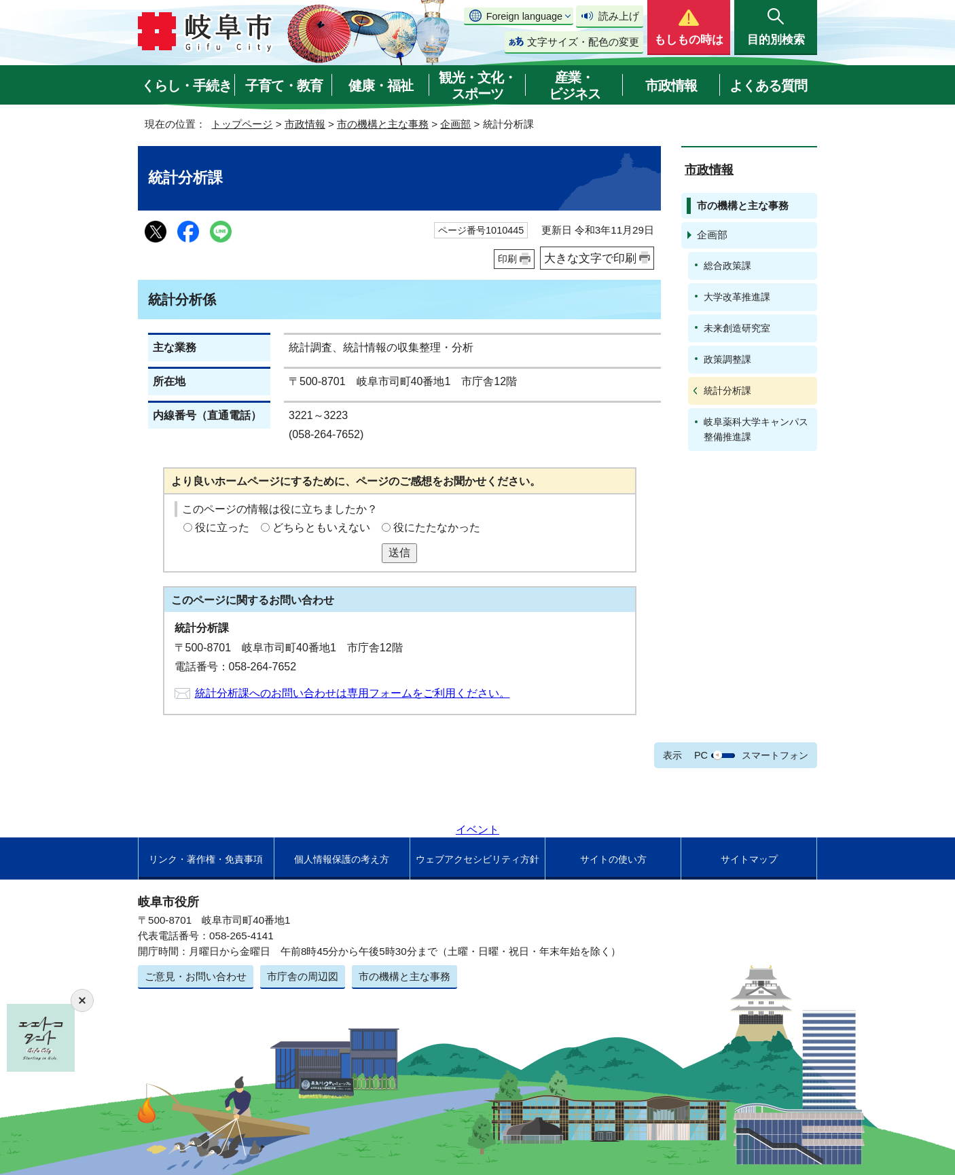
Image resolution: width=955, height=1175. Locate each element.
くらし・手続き (186, 85)
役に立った (222, 527)
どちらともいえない (321, 527)
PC (701, 755)
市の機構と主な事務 (383, 124)
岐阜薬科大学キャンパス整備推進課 (756, 428)
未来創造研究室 (737, 328)
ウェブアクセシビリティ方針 (477, 859)
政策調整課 (727, 359)
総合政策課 (727, 265)
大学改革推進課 (737, 296)
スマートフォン (775, 755)
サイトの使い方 (613, 859)
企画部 (455, 124)
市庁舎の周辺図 (302, 976)
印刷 (507, 258)
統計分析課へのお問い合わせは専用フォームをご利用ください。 (352, 693)
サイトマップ (749, 859)
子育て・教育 (284, 85)
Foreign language (524, 16)
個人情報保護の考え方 (341, 859)
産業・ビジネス (574, 85)
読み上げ (618, 16)
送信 (399, 552)
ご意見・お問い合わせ (196, 976)
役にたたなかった (436, 527)
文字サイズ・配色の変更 (583, 42)
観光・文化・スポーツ (477, 85)
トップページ (241, 124)
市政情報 (671, 85)
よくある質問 (768, 85)
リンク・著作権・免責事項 (206, 859)
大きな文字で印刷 (590, 258)
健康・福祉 (380, 85)
